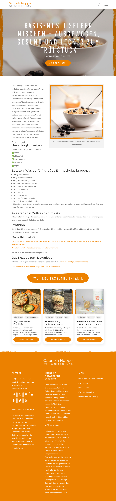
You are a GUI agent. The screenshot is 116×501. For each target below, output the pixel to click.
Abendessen (18, 317)
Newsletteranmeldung (88, 397)
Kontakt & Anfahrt (86, 392)
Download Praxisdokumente (90, 379)
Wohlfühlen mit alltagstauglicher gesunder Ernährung (35, 248)
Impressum (83, 383)
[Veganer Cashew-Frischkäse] (26, 301)
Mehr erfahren (57, 63)
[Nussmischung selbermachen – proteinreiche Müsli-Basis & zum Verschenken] (57, 301)
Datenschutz (83, 388)
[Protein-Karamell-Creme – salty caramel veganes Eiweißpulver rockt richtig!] (89, 301)
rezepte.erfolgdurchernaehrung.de (76, 262)
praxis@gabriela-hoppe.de (23, 382)
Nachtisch (91, 317)
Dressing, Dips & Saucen (33, 317)
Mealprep (59, 317)
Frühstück (49, 317)
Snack (67, 317)
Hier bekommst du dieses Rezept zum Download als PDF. (36, 267)
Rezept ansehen (26, 340)
